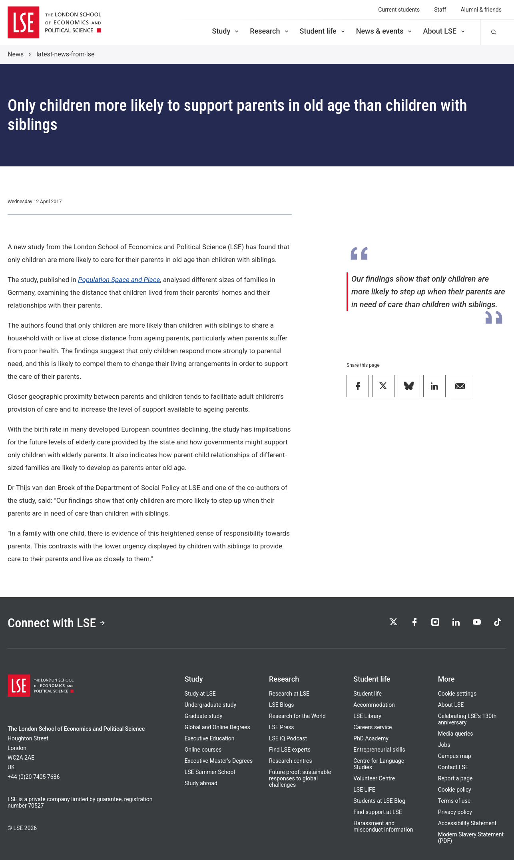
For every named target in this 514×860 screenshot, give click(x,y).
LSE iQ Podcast (288, 738)
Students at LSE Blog (379, 801)
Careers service (372, 727)
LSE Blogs (281, 705)
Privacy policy (455, 812)
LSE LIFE (364, 789)
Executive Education (210, 738)
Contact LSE (453, 767)
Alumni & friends (481, 9)
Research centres (290, 761)
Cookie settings (457, 693)
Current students (399, 9)
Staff (440, 9)
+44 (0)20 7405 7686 (34, 777)
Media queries (455, 733)
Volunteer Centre (374, 778)
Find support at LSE (377, 812)
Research (269, 31)
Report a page (455, 778)
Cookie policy (454, 789)
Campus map (454, 756)
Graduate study (203, 716)
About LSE (444, 31)
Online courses (203, 749)
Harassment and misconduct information (383, 826)
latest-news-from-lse (65, 54)
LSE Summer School (210, 772)
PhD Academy (370, 738)
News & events (384, 31)
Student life (323, 31)
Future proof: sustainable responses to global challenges (300, 778)
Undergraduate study (210, 705)
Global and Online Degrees (217, 727)
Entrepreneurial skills (379, 749)
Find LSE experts (290, 749)
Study (226, 31)
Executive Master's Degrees (219, 761)
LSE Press (281, 727)
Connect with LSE (57, 622)
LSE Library (367, 716)
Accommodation (374, 705)
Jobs (444, 745)
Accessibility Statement (467, 823)
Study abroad (201, 783)
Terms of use (454, 801)
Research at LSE (289, 693)
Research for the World (297, 716)
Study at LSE (200, 693)
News (16, 54)
